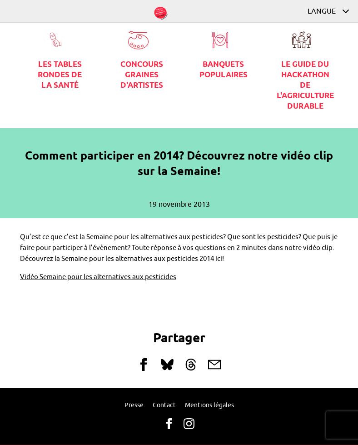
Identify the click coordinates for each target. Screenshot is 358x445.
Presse (134, 405)
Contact (164, 405)
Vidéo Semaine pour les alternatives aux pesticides (98, 277)
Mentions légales (209, 405)
